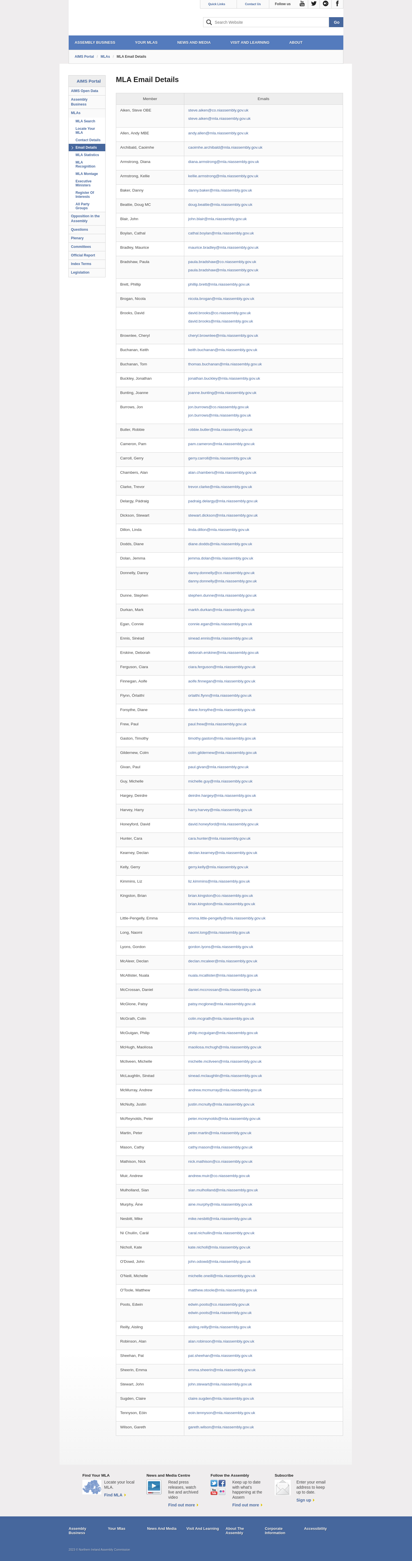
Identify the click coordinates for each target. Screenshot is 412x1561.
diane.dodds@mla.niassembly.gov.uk (220, 544)
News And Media (162, 1528)
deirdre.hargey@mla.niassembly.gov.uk (222, 795)
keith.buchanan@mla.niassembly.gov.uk (223, 350)
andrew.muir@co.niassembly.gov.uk (219, 1176)
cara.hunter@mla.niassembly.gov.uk (219, 838)
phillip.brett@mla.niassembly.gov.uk (219, 284)
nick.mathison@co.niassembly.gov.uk (220, 1161)
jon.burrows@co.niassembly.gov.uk (218, 407)
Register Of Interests (85, 195)
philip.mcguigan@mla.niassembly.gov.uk (223, 1033)
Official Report (83, 255)
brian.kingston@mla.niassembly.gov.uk (221, 904)
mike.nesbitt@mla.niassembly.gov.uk (220, 1218)
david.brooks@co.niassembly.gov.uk (219, 313)
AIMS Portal (84, 57)
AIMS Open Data (84, 91)
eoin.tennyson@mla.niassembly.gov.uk (221, 1413)
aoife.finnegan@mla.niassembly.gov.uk (221, 681)
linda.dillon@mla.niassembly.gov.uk (218, 529)
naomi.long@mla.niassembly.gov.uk (219, 932)
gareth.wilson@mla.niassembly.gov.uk (221, 1427)
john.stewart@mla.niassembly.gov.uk (220, 1384)
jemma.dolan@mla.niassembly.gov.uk (220, 558)
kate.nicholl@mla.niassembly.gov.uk (219, 1247)
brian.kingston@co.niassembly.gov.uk (220, 895)
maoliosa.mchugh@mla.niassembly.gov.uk (225, 1047)
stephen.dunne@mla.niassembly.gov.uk (222, 595)
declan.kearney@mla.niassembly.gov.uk (222, 853)
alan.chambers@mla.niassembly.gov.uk (222, 472)
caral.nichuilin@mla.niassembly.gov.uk (221, 1233)
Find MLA (113, 1495)
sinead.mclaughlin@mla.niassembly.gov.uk (225, 1076)
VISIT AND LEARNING (250, 42)
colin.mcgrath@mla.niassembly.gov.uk (221, 1018)
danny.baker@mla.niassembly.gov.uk (220, 190)
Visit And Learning (202, 1528)
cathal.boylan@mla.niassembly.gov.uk (221, 233)
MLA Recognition (85, 164)
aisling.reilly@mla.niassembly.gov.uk (219, 1327)
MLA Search (85, 121)
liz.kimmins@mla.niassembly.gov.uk (219, 881)
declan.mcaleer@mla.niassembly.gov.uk (222, 961)
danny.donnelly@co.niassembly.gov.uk (221, 573)
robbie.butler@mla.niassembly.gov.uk (220, 429)
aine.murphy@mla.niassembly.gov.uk (220, 1204)
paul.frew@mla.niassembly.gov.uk (217, 724)
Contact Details (88, 140)
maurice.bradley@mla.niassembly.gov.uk (223, 247)
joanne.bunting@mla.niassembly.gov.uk (222, 393)
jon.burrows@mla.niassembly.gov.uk (219, 415)
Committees (81, 247)
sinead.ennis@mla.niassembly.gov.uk (220, 638)
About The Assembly (235, 1530)
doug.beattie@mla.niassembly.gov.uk (220, 204)
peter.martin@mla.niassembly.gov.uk (219, 1133)
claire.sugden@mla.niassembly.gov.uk (221, 1398)
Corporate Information (275, 1530)
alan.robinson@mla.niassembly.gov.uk (221, 1341)
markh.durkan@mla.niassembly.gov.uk (221, 610)
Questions (79, 230)
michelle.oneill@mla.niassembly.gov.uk (221, 1276)
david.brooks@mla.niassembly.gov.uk (220, 321)
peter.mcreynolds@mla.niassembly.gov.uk (224, 1118)
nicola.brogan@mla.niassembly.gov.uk (221, 298)
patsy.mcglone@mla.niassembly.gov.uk (222, 1004)
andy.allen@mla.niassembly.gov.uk (218, 133)
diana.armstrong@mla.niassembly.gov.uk (223, 162)
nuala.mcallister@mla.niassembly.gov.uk (223, 975)
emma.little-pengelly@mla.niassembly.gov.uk (227, 918)
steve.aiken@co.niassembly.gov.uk (218, 110)
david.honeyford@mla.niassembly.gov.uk (223, 824)
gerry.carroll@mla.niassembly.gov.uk (219, 458)
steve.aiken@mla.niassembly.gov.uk (219, 118)
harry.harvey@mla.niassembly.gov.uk (220, 810)
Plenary (77, 238)
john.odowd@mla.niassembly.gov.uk (219, 1261)
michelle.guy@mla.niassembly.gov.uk (220, 781)
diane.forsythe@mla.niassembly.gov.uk (221, 710)
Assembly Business (79, 101)
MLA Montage (87, 174)
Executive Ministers (84, 183)
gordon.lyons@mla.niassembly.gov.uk (220, 947)
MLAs (105, 57)
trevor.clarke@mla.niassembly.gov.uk (220, 487)
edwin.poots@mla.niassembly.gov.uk (220, 1313)
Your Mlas (116, 1528)
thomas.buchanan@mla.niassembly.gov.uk (225, 364)
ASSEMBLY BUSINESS (95, 42)
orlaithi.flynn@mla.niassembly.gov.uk (220, 695)
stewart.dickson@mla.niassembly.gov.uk (223, 515)
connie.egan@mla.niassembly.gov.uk (220, 624)
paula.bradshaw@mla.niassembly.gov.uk (223, 270)
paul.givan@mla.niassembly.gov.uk (218, 767)
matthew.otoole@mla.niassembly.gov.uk (222, 1290)
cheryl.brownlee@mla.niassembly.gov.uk (223, 335)
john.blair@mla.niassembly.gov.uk (217, 219)
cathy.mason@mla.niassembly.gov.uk (220, 1147)
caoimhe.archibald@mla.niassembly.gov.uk (225, 147)
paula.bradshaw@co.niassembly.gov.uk (222, 262)
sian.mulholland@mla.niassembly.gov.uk (223, 1190)
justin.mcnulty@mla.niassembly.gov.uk (221, 1104)
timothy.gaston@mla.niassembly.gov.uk (222, 738)
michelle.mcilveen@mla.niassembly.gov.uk (225, 1061)
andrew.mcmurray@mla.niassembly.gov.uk (225, 1090)
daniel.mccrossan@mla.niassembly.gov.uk (224, 989)
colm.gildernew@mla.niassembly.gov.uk (222, 752)
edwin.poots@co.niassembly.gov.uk (218, 1304)
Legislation (80, 272)
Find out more (181, 1505)
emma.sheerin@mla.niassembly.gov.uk (221, 1370)
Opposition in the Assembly (85, 218)
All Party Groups (83, 206)
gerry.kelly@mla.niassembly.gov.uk (218, 867)
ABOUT (296, 42)
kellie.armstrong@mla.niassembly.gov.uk (223, 176)
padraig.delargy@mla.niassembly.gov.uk (223, 501)
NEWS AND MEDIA (194, 42)
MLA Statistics (87, 155)
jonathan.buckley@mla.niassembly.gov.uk (224, 378)
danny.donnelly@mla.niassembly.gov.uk (222, 581)
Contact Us (253, 4)
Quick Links (216, 4)
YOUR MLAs (146, 42)
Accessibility (315, 1528)
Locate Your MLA (85, 131)
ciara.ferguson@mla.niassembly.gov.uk (221, 667)
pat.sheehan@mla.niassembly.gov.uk (220, 1355)
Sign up (303, 1500)
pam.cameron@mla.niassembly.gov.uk (221, 444)
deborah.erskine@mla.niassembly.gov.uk (223, 652)
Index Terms (81, 264)
